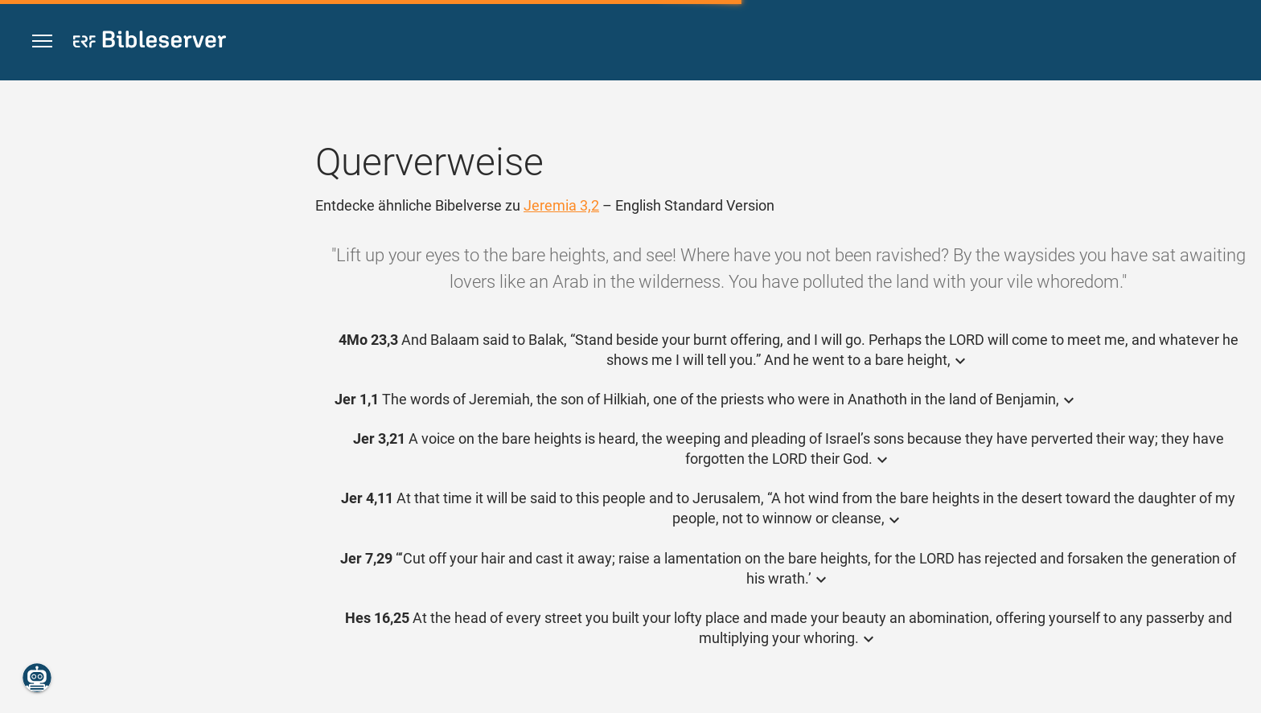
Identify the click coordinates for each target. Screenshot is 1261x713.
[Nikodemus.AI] (37, 677)
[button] (42, 41)
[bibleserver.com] (149, 42)
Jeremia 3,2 (561, 205)
